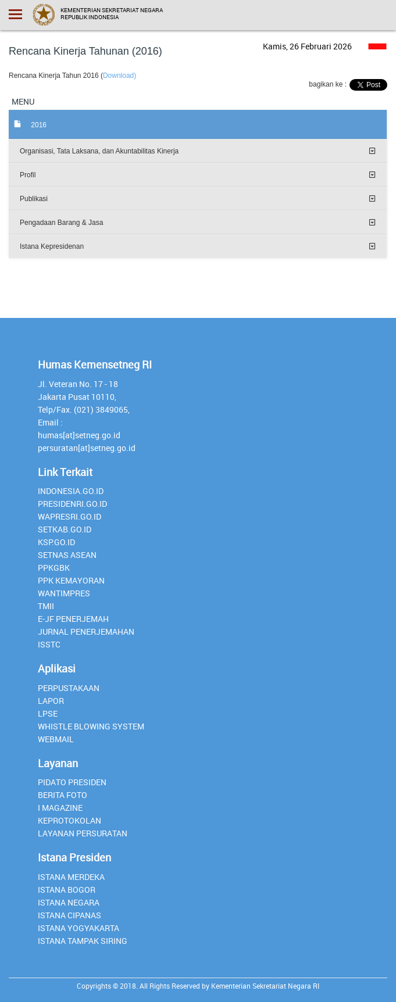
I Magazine (60, 807)
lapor (51, 700)
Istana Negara (68, 902)
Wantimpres (64, 593)
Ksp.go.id (56, 541)
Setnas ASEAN (67, 554)
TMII (46, 605)
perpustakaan (68, 687)
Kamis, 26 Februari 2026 (307, 46)
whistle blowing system (91, 726)
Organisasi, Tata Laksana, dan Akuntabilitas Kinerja (99, 151)
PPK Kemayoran (71, 580)
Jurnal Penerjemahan (86, 631)
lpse (48, 713)
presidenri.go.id (72, 503)
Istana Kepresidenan (52, 246)
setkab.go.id (64, 529)
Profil (27, 175)
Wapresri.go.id (69, 516)
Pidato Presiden (72, 782)
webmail (56, 739)
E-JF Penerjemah (73, 618)
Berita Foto (62, 794)
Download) (119, 75)
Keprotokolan (69, 820)
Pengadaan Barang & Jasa (61, 223)
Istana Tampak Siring (82, 940)
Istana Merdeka (71, 876)
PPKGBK (54, 567)
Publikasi (34, 199)
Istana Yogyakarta (78, 927)
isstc (49, 644)
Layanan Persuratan (82, 833)
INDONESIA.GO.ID (71, 490)
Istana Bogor (66, 889)
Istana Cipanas (69, 915)
